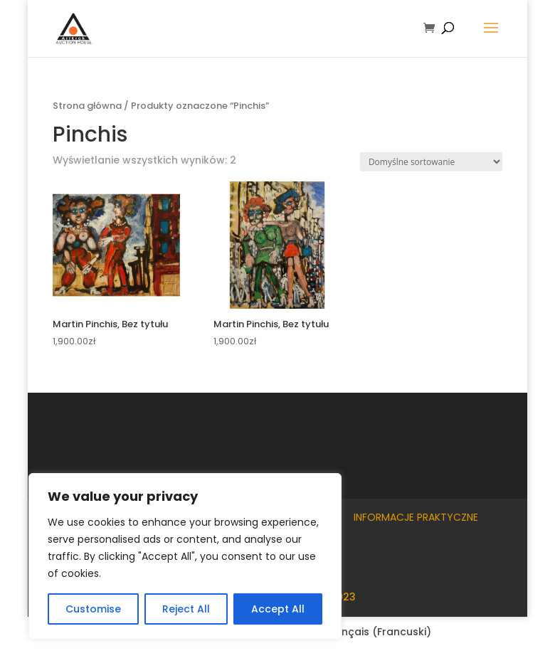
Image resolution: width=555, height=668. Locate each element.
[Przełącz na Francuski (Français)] (370, 631)
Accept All (278, 609)
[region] (185, 556)
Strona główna (87, 105)
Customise (93, 609)
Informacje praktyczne (416, 517)
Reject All (186, 609)
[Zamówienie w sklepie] (431, 161)
